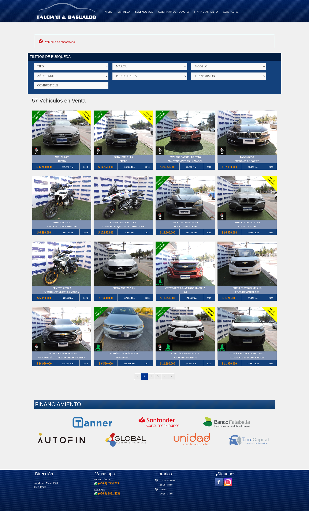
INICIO (108, 12)
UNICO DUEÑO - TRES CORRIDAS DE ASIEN (61, 358)
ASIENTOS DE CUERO (185, 227)
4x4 (185, 292)
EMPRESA (123, 12)
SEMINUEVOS (144, 12)
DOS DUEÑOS (123, 358)
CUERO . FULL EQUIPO (246, 161)
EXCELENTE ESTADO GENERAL (247, 358)
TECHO (62, 161)
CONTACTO (230, 12)
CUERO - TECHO (247, 227)
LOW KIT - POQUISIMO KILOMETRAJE (123, 227)
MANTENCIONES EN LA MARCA (185, 161)
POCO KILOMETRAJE (247, 292)
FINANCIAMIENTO (206, 12)
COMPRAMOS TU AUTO (173, 12)
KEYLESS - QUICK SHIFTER (62, 227)
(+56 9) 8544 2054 (107, 483)
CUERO (123, 161)
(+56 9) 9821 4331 (107, 493)
